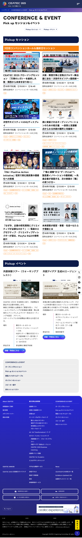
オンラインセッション (12, 380)
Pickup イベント (50, 29)
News (57, 467)
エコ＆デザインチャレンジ (37, 461)
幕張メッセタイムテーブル (14, 376)
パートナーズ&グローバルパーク (38, 417)
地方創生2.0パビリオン (38, 426)
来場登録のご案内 (8, 407)
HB (5, 93)
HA (16, 193)
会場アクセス (33, 472)
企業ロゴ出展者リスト (35, 410)
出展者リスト (33, 407)
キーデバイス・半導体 (10, 140)
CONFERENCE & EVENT (15, 362)
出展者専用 (61, 492)
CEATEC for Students (36, 457)
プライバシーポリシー (8, 535)
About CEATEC (8, 402)
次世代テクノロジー (71, 90)
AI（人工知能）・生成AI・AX (30, 190)
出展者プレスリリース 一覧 (63, 479)
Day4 (44, 90)
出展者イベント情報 (35, 454)
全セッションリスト (12, 389)
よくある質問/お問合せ (23, 498)
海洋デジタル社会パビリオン (39, 423)
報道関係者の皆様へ (23, 492)
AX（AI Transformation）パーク (39, 432)
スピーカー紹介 (10, 385)
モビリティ (61, 90)
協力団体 (5, 410)
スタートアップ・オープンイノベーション (54, 143)
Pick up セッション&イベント (16, 371)
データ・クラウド (65, 197)
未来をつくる (52, 90)
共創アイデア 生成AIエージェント (41, 445)
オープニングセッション (13, 367)
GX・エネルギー (8, 193)
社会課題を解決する (15, 190)
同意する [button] (77, 525)
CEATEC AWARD (9, 467)
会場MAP (32, 414)
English (9, 509)
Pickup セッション (31, 29)
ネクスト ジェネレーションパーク (39, 436)
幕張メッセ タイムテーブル (63, 414)
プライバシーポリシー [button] (63, 527)
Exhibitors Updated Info (64, 476)
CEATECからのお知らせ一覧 (64, 472)
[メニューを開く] (78, 4)
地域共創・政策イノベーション (51, 147)
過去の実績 (6, 417)
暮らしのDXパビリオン (38, 421)
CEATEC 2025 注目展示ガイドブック (14, 472)
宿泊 (30, 479)
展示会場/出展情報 (34, 402)
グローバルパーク (36, 429)
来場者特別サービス (35, 483)
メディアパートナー (8, 414)
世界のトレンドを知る (16, 137)
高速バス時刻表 (33, 476)
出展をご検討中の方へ (61, 498)
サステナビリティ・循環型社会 (66, 240)
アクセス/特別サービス (36, 467)
